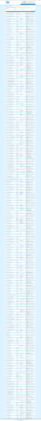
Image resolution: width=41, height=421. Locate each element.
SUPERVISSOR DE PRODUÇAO (11, 385)
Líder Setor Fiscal (9, 284)
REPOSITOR (9, 345)
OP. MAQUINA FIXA (10, 306)
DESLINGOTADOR (10, 218)
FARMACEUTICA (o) (10, 248)
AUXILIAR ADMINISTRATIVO (11, 38)
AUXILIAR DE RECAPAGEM (11, 166)
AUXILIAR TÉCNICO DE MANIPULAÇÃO (10, 177)
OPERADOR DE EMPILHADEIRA (11, 318)
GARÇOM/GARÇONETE (10, 267)
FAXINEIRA (9, 253)
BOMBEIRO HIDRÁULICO (10, 192)
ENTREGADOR (9, 231)
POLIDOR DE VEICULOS (10, 337)
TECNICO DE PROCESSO (10, 390)
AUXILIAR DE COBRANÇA (10, 122)
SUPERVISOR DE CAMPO (10, 381)
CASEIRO (9, 196)
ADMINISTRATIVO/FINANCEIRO (11, 56)
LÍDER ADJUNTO (9, 280)
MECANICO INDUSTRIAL (10, 297)
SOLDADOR (9, 377)
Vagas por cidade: (7, 9)
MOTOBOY (9, 25)
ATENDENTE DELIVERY (10, 105)
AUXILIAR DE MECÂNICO (10, 149)
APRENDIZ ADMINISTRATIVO (11, 77)
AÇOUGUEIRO (9, 55)
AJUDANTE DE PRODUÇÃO (11, 12)
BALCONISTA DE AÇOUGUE (11, 188)
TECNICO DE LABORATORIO (11, 389)
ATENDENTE (9, 90)
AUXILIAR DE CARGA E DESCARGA (11, 118)
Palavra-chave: (22, 9)
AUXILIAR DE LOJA (10, 141)
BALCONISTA (9, 183)
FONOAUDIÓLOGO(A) (10, 262)
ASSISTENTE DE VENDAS (10, 86)
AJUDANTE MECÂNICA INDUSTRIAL (11, 65)
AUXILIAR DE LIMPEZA (10, 132)
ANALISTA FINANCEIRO (10, 74)
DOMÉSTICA (9, 34)
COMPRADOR (9, 200)
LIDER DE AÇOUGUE (10, 281)
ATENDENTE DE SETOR (10, 104)
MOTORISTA (9, 51)
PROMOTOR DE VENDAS (10, 340)
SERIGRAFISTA (9, 364)
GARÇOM (9, 266)
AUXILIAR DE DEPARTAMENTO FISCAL (12, 126)
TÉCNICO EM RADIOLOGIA (11, 394)
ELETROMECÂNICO (10, 223)
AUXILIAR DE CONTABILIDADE (11, 123)
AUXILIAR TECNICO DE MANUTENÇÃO (12, 178)
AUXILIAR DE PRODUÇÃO (10, 153)
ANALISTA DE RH (10, 73)
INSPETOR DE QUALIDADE (11, 276)
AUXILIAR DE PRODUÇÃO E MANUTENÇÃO (11, 165)
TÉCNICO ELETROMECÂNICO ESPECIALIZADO (11, 393)
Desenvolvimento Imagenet (20, 420)
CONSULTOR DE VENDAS (10, 205)
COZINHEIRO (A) (9, 214)
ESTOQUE (9, 244)
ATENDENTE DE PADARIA (10, 100)
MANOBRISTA (9, 21)
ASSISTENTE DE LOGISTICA (11, 82)
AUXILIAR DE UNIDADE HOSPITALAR (12, 170)
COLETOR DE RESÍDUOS (10, 197)
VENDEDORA (9, 47)
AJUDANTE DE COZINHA (10, 59)
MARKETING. (9, 289)
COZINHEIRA (9, 42)
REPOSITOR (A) (9, 353)
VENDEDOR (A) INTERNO (10, 407)
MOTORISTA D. (9, 26)
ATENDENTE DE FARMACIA (11, 95)
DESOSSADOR (9, 219)
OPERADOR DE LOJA (10, 322)
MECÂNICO (9, 22)
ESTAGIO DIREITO (10, 236)
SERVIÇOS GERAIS (10, 368)
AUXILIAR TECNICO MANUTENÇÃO (11, 179)
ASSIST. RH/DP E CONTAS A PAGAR (11, 78)
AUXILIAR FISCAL (10, 174)
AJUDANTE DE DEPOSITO (10, 60)
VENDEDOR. (9, 415)
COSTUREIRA (9, 213)
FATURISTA (9, 252)
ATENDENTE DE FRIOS (10, 96)
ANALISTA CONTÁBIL (10, 69)
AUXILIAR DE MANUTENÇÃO (11, 144)
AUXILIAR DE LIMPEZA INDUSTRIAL (11, 136)
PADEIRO (9, 331)
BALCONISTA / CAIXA (10, 184)
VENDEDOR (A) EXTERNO (10, 406)
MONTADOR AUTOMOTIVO (11, 301)
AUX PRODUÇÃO (10, 109)
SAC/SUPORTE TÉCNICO (10, 360)
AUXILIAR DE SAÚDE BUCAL (11, 16)
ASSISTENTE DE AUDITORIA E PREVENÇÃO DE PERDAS (11, 81)
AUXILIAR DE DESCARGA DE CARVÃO (12, 128)
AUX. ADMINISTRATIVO (10, 110)
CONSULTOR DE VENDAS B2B (11, 209)
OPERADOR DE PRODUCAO (11, 327)
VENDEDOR (9, 402)
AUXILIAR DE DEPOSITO (10, 127)
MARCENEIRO (9, 288)
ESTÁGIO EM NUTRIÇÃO (10, 240)
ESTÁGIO (9, 235)
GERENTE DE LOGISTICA (10, 272)
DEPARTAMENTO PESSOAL (11, 217)
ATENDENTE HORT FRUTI (10, 106)
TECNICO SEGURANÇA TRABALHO (11, 398)
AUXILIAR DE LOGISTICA (10, 140)
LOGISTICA (9, 285)
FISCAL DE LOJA (10, 257)
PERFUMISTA (9, 336)
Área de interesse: (15, 9)
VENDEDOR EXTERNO (10, 30)
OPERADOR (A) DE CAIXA (10, 310)
